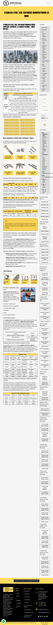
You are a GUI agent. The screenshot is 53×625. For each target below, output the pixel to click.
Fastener (27, 602)
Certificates (18, 600)
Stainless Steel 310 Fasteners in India (11, 81)
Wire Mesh (27, 591)
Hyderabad (24, 356)
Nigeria (6, 398)
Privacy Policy (45, 624)
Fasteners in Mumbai (45, 231)
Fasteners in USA (44, 262)
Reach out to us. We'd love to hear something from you (26, 580)
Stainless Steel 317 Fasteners (27, 128)
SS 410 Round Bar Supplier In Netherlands (44, 435)
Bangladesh (26, 400)
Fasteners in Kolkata (45, 241)
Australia (26, 396)
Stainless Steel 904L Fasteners (28, 134)
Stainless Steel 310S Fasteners (12, 128)
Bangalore (7, 356)
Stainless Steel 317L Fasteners (12, 131)
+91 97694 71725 (44, 186)
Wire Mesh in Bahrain (45, 216)
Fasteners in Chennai (45, 234)
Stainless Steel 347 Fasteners (27, 131)
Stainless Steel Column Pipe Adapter (44, 49)
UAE (33, 396)
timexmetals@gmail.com (43, 612)
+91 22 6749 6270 (44, 191)
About (18, 596)
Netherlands (26, 395)
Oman (13, 395)
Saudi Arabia (6, 395)
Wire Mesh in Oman (45, 204)
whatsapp (26, 327)
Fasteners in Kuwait (45, 252)
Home (18, 593)
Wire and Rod (28, 609)
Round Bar (44, 27)
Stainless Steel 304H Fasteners (12, 122)
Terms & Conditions (44, 622)
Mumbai (13, 356)
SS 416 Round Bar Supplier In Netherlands (44, 488)
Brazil (6, 400)
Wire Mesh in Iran (44, 219)
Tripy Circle (27, 596)
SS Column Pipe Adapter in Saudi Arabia (45, 284)
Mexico (13, 398)
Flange (43, 81)
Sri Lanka (20, 396)
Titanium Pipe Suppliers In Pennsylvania (44, 378)
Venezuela (26, 398)
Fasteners (44, 29)
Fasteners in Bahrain (45, 249)
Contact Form (43, 95)
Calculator (19, 603)
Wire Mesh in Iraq (44, 210)
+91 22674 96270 (42, 605)
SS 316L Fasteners (22, 71)
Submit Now (44, 125)
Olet (43, 83)
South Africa (13, 400)
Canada (19, 398)
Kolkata (31, 356)
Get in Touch (43, 129)
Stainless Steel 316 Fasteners (27, 122)
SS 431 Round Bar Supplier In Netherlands (44, 532)
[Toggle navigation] (48, 3)
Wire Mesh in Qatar (44, 207)
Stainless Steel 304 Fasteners (11, 120)
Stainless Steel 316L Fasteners (12, 125)
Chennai (19, 356)
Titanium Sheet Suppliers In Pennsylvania (45, 393)
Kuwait (19, 395)
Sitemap (34, 622)
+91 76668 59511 (44, 181)
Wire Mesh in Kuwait (45, 213)
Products (42, 24)
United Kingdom (33, 398)
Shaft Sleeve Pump (29, 612)
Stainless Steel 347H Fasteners (12, 134)
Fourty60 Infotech (28, 622)
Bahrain (6, 396)
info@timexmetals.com (17, 327)
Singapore (13, 396)
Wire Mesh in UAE (44, 201)
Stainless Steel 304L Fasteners (27, 120)
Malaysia (20, 400)
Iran (33, 395)
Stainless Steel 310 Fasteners (27, 125)
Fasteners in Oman (44, 255)
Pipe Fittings (27, 599)
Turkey (33, 400)
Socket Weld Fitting (43, 70)
